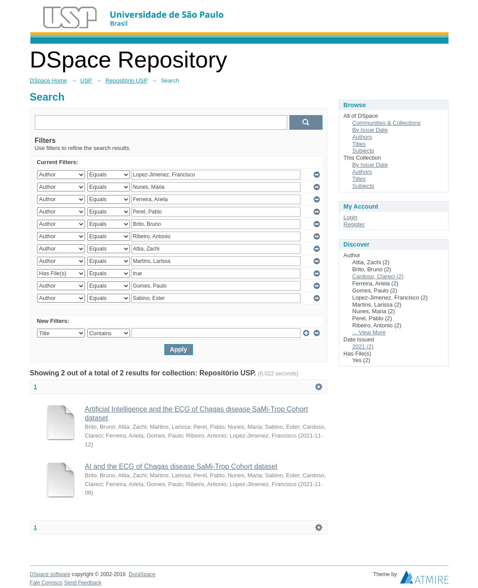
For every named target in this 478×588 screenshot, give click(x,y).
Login (351, 217)
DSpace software (50, 574)
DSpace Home (48, 80)
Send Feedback (82, 583)
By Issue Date (370, 130)
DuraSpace (142, 574)
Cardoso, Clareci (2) (378, 276)
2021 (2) (363, 346)
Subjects (363, 150)
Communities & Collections (386, 123)
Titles (359, 144)
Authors (362, 137)
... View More (369, 332)
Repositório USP (126, 80)
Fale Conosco (46, 583)
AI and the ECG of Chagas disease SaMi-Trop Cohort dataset (181, 466)
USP (86, 80)
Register (354, 224)
